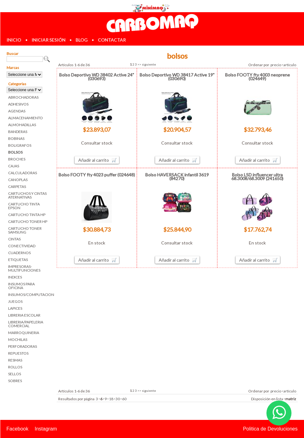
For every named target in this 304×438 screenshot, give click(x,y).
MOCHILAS (17, 339)
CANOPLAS (18, 179)
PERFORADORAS (22, 346)
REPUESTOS (18, 353)
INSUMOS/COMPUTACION (29, 294)
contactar (112, 39)
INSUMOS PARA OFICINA (21, 286)
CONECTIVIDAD (21, 246)
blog (82, 39)
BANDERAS (17, 131)
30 (118, 398)
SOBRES (15, 380)
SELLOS (14, 374)
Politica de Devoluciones (270, 428)
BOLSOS (15, 152)
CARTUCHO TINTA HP (26, 214)
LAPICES (15, 308)
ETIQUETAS (18, 259)
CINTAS (14, 239)
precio (276, 64)
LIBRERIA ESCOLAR (24, 315)
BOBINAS (16, 138)
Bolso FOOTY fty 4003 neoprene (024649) (257, 76)
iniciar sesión (48, 39)
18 (111, 398)
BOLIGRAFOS (19, 145)
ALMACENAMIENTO (25, 118)
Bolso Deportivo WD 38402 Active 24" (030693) (96, 76)
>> (139, 64)
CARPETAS (17, 186)
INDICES (15, 277)
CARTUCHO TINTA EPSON (24, 206)
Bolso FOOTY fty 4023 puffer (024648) (97, 174)
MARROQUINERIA (23, 332)
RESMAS (15, 360)
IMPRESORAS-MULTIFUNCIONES (24, 268)
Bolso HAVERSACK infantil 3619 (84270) (177, 176)
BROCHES (16, 159)
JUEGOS (15, 301)
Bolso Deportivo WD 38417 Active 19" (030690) (177, 76)
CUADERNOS (19, 252)
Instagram (46, 428)
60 (124, 398)
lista (279, 398)
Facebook (17, 428)
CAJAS (13, 166)
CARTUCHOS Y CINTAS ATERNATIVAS (27, 195)
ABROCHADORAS (23, 97)
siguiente (149, 64)
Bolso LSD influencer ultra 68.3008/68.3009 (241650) (257, 176)
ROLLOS (15, 367)
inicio (14, 39)
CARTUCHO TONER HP (27, 221)
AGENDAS (16, 111)
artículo (289, 64)
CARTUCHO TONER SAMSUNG (25, 230)
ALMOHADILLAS (22, 124)
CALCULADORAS (22, 172)
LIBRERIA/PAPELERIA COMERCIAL (25, 324)
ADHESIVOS (18, 104)
